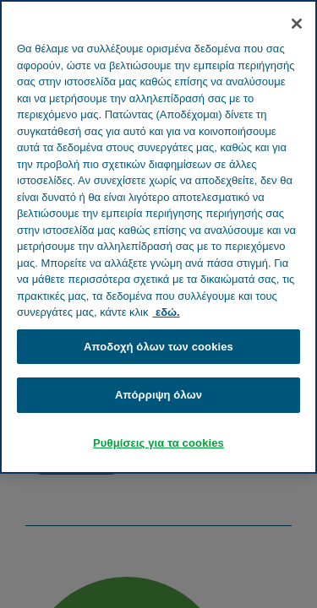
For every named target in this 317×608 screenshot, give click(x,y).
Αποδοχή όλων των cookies (158, 346)
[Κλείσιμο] (296, 23)
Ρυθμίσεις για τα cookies (158, 443)
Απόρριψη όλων (158, 394)
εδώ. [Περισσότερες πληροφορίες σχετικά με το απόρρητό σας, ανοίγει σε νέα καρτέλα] (165, 312)
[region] (158, 237)
